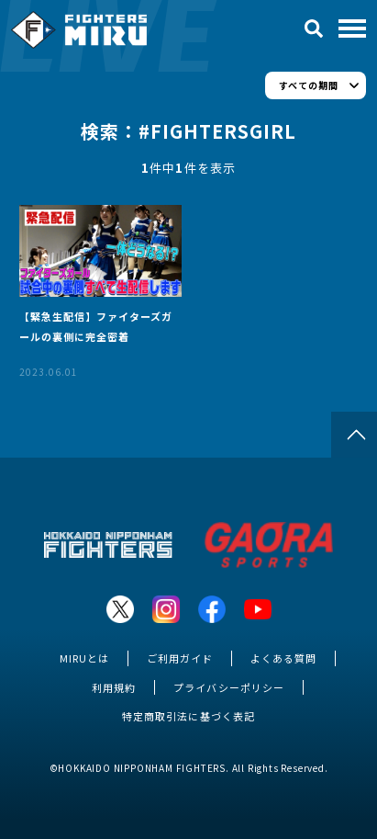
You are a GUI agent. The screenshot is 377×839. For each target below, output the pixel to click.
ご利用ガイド (180, 658)
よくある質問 (283, 658)
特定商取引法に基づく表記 (188, 716)
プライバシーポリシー (228, 687)
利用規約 (114, 687)
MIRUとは (84, 658)
